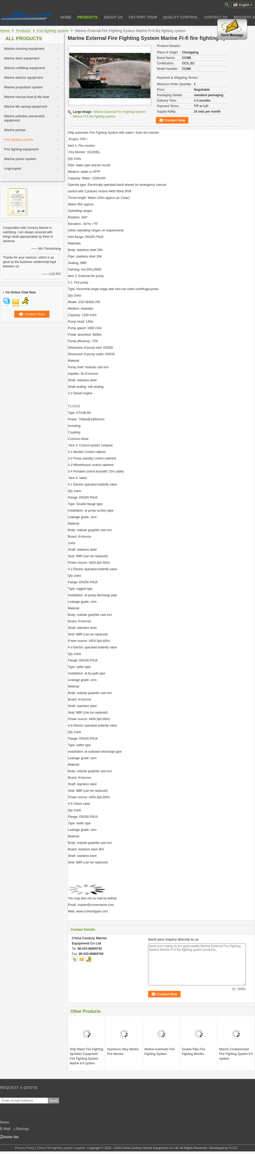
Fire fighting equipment (21, 149)
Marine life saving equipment (25, 106)
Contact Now (174, 120)
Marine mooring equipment (24, 49)
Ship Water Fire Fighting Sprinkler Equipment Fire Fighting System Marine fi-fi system (86, 1056)
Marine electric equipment (23, 77)
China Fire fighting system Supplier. (62, 1148)
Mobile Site (9, 1137)
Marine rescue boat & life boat (26, 97)
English (245, 5)
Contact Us (216, 17)
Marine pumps (15, 130)
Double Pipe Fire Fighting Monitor (193, 1051)
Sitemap (22, 1129)
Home (65, 17)
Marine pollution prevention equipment (24, 118)
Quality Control (180, 17)
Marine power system (20, 159)
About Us (113, 17)
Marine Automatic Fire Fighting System (159, 1051)
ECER (233, 1148)
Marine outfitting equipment (24, 68)
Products (87, 17)
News (4, 1122)
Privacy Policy (24, 1148)
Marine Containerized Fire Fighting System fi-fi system (236, 1053)
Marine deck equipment (21, 58)
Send (53, 1101)
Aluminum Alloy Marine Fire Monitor (123, 1051)
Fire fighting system (53, 31)
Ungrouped (12, 168)
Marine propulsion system (23, 87)
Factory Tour (143, 17)
